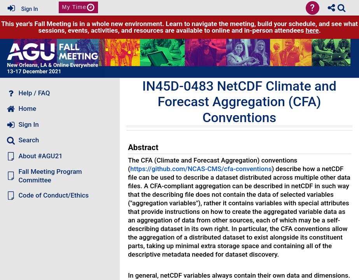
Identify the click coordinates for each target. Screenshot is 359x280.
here (312, 30)
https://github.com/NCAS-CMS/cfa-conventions (201, 169)
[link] (341, 8)
